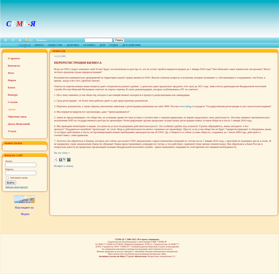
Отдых (113, 45)
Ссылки (13, 102)
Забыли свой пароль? (16, 187)
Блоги (11, 87)
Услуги (12, 131)
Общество (55, 45)
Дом (102, 45)
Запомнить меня (19, 177)
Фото (11, 72)
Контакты (14, 65)
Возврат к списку (63, 165)
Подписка (42, 40)
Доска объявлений (19, 123)
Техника (89, 45)
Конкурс (13, 94)
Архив (12, 109)
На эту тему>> (62, 152)
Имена (39, 45)
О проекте (14, 58)
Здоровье (73, 45)
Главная (25, 45)
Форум (12, 80)
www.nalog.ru (186, 106)
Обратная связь (17, 116)
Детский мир (131, 45)
